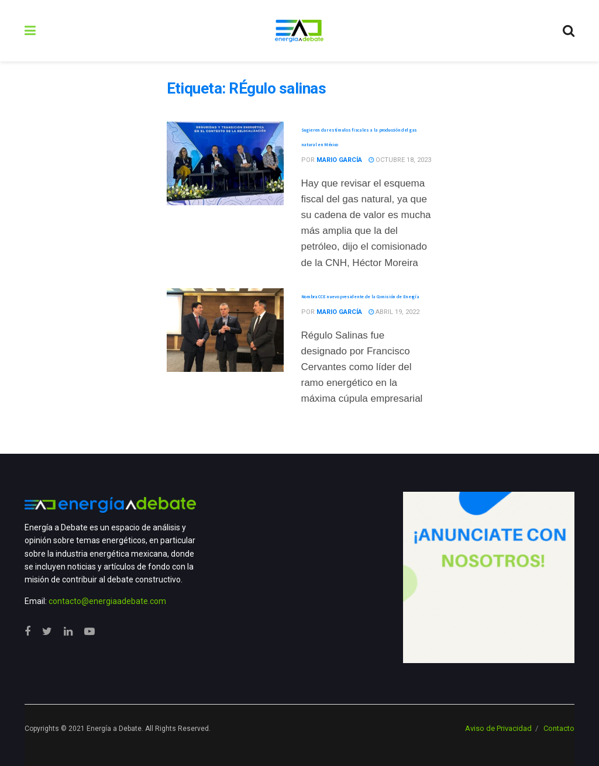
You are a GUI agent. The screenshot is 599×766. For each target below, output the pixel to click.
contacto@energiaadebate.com (107, 601)
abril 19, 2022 (394, 312)
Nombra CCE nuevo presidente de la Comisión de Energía (361, 296)
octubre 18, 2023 (400, 160)
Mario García (339, 160)
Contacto (558, 728)
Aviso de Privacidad (498, 728)
